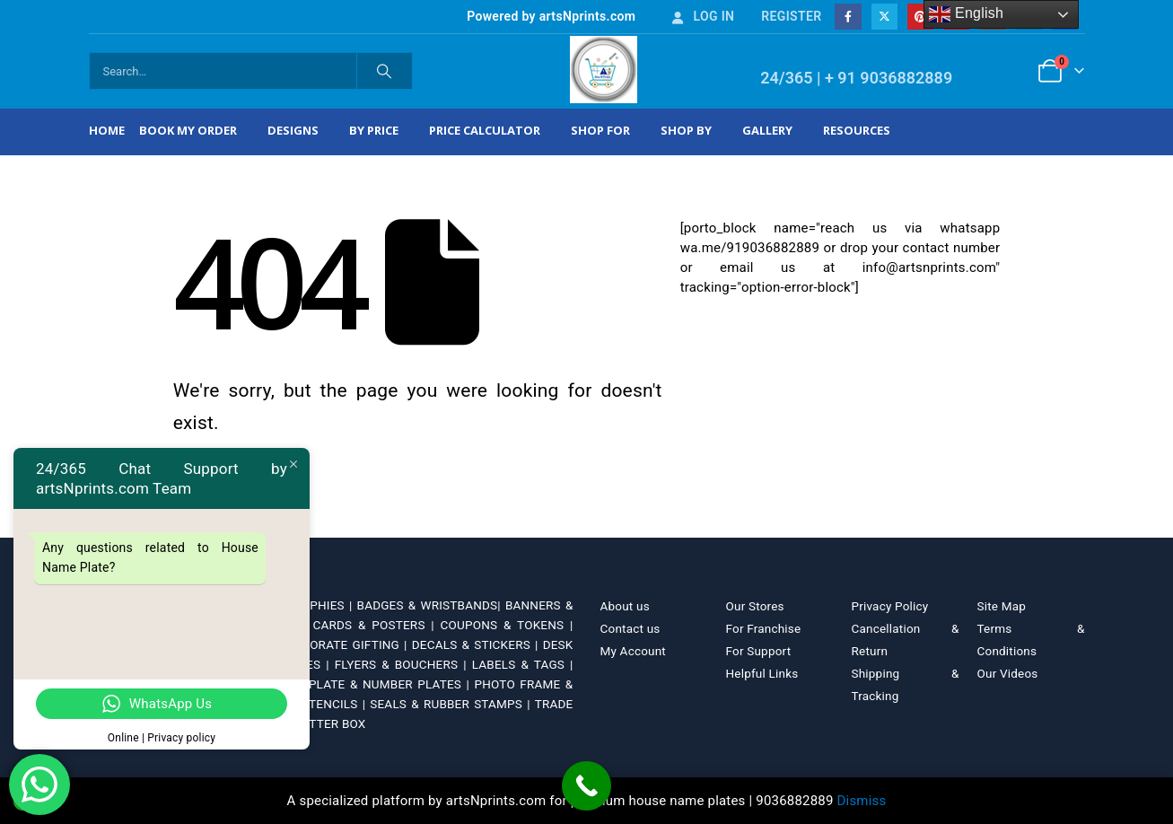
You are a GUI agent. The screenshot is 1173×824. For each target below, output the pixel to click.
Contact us (630, 628)
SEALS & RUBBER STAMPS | (452, 704)
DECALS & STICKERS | (477, 644)
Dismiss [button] (862, 801)
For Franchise (763, 628)
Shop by (686, 130)
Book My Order (188, 130)
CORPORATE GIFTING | (344, 644)
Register (791, 16)
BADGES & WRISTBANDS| (431, 605)
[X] (884, 17)
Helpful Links (762, 673)
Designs (293, 130)
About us (625, 606)
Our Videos (1007, 673)
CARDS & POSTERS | (376, 625)
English (966, 14)
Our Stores (755, 606)
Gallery (767, 130)
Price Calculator (484, 130)
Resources (856, 130)
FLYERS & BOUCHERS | (403, 664)
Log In (702, 16)
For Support (759, 651)
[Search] (385, 71)
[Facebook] (848, 17)
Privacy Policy (890, 606)
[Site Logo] (603, 69)
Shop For (600, 130)
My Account (633, 651)
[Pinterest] (920, 17)
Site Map (1002, 606)
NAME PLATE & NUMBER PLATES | (372, 684)
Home (107, 130)
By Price (373, 130)
